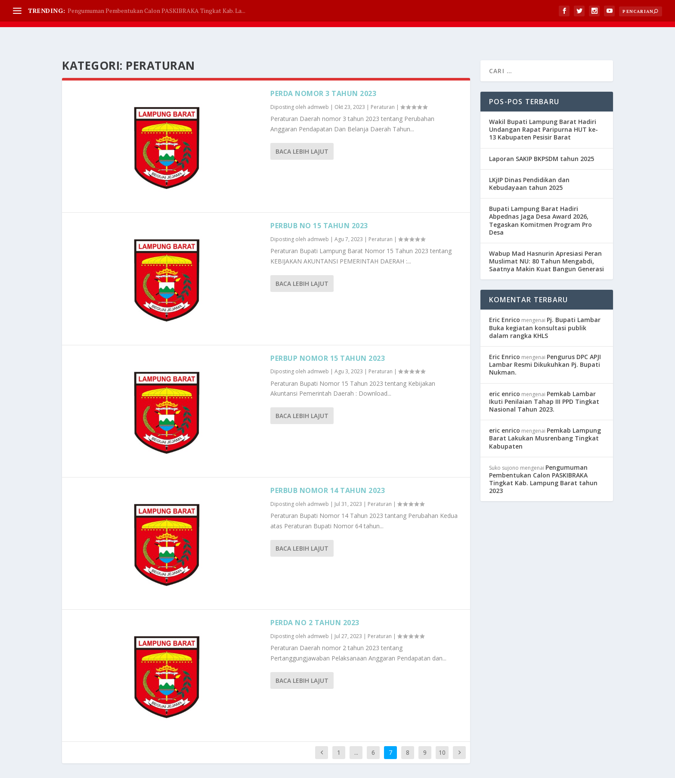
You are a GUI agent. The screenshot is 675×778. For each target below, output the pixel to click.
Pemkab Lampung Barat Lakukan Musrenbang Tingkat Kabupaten (545, 416)
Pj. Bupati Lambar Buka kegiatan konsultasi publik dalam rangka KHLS (545, 306)
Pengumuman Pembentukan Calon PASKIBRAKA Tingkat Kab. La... (156, 10)
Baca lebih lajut (302, 130)
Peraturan (383, 85)
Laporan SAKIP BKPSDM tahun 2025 (541, 137)
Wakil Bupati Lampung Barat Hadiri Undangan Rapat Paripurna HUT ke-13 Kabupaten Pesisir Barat (543, 108)
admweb (318, 85)
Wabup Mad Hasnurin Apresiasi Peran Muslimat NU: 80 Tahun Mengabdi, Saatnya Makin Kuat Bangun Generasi (546, 239)
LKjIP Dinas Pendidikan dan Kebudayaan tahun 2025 (529, 162)
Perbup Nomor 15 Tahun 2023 (327, 336)
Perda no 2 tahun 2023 (314, 601)
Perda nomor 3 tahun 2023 (323, 72)
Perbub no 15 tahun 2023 (319, 204)
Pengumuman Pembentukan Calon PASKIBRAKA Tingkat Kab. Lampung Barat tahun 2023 (543, 458)
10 (442, 731)
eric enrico (504, 372)
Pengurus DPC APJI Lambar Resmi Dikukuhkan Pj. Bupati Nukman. (545, 343)
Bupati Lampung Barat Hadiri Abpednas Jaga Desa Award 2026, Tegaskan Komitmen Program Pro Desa (540, 199)
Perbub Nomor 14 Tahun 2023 (327, 469)
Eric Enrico (504, 298)
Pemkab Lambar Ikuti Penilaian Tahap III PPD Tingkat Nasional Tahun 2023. (544, 380)
